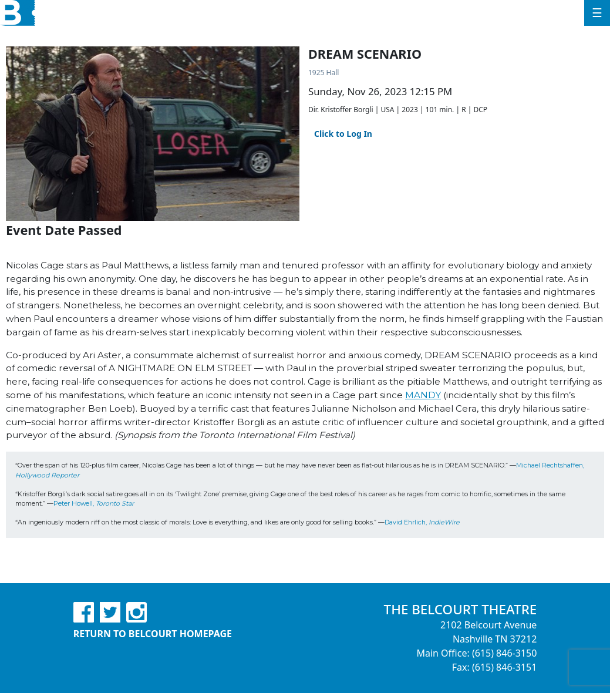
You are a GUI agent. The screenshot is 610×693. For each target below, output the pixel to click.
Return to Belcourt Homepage (152, 633)
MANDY (423, 395)
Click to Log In (343, 133)
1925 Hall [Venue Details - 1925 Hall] (323, 73)
